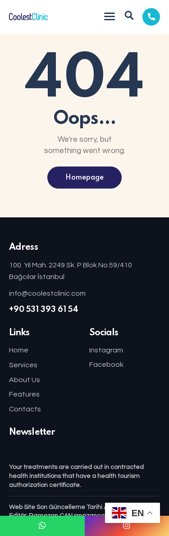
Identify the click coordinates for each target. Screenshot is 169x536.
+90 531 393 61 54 (43, 310)
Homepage (84, 177)
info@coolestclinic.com (47, 293)
